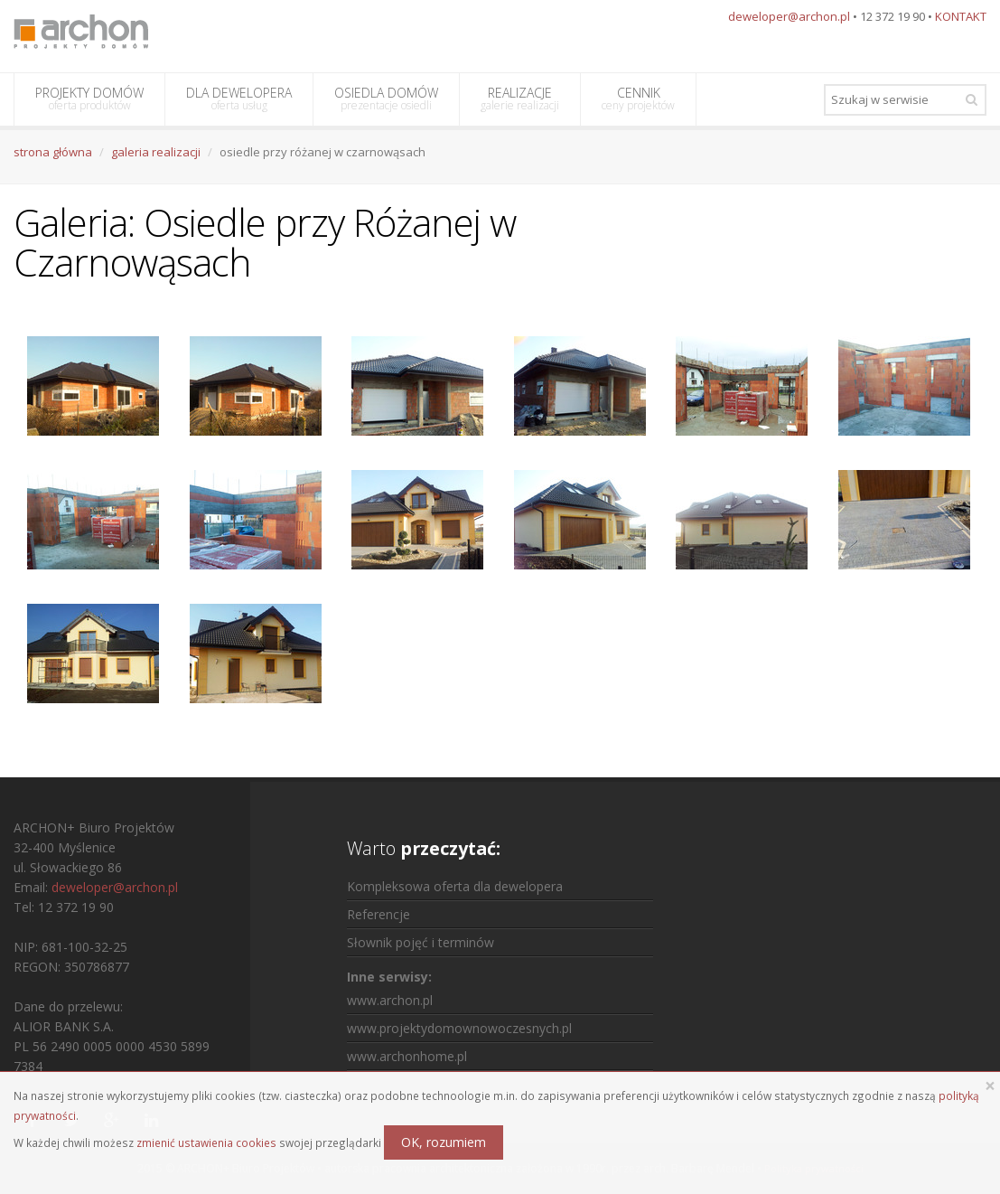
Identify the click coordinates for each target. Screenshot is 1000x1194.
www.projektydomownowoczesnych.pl (459, 1028)
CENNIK (638, 98)
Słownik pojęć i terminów (420, 942)
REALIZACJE (520, 98)
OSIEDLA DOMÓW (386, 98)
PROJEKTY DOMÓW (89, 98)
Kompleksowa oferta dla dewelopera (455, 886)
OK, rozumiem (443, 1142)
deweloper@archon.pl (789, 16)
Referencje (378, 914)
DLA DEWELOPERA (239, 98)
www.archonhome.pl (407, 1056)
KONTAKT (960, 16)
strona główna (53, 152)
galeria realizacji (156, 152)
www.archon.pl (390, 1000)
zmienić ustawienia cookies (206, 1142)
